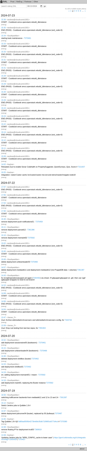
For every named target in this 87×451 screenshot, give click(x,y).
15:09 (3, 156)
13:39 (3, 325)
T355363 (42, 328)
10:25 (3, 172)
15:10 (3, 235)
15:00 (3, 251)
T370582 (31, 238)
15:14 (3, 132)
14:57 (3, 267)
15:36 (3, 20)
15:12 (3, 140)
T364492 (36, 278)
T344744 (68, 320)
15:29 (3, 76)
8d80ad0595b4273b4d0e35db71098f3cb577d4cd (38, 421)
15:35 (3, 28)
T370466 (34, 262)
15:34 (3, 36)
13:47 (3, 317)
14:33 (3, 364)
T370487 (58, 413)
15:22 (3, 124)
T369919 (37, 430)
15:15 (3, 348)
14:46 (3, 356)
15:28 (3, 84)
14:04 (3, 309)
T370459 (39, 222)
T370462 (35, 359)
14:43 (3, 275)
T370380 (63, 421)
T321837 (81, 167)
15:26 (3, 92)
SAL (3, 1)
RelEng (19, 2)
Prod (12, 2)
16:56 (3, 395)
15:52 (3, 340)
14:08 (3, 293)
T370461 (27, 38)
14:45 (3, 419)
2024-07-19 (8, 391)
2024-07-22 (8, 183)
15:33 (3, 44)
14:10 (3, 285)
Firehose (27, 2)
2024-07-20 (8, 336)
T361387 (80, 270)
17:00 (3, 211)
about (82, 449)
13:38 (3, 435)
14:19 (3, 372)
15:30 (3, 219)
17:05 (3, 195)
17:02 (3, 203)
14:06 (3, 301)
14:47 (3, 411)
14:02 (3, 164)
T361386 (30, 230)
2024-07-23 (8, 15)
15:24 (3, 108)
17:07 (3, 187)
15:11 (3, 148)
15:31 (3, 60)
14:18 (3, 380)
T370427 (21, 439)
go (45, 6)
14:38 (3, 427)
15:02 (3, 243)
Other (36, 2)
